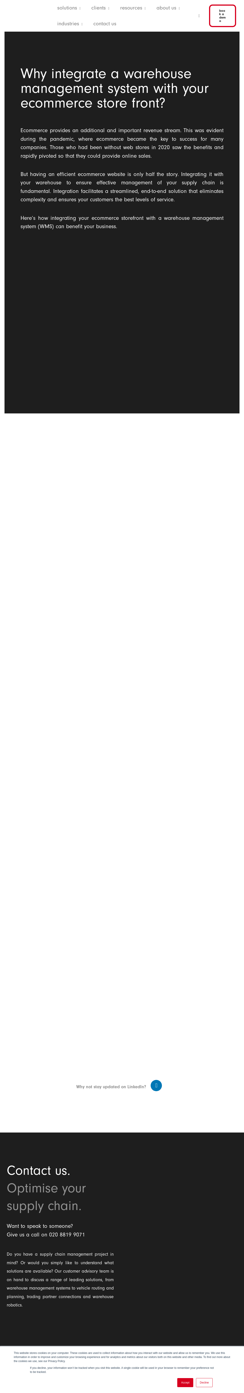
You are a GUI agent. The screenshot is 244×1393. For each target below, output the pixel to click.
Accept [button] (185, 1382)
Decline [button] (204, 1382)
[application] (79, 8)
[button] (69, 8)
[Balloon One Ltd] (60, 1335)
